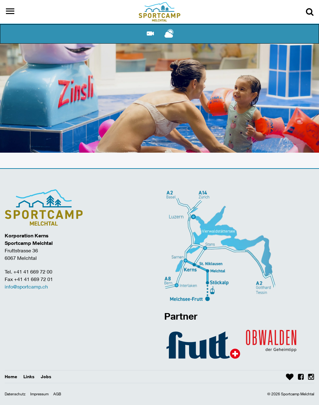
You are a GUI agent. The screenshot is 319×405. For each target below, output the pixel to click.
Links (29, 376)
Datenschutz (15, 394)
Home (11, 376)
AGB (57, 394)
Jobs (46, 376)
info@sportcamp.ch (26, 286)
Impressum (39, 394)
